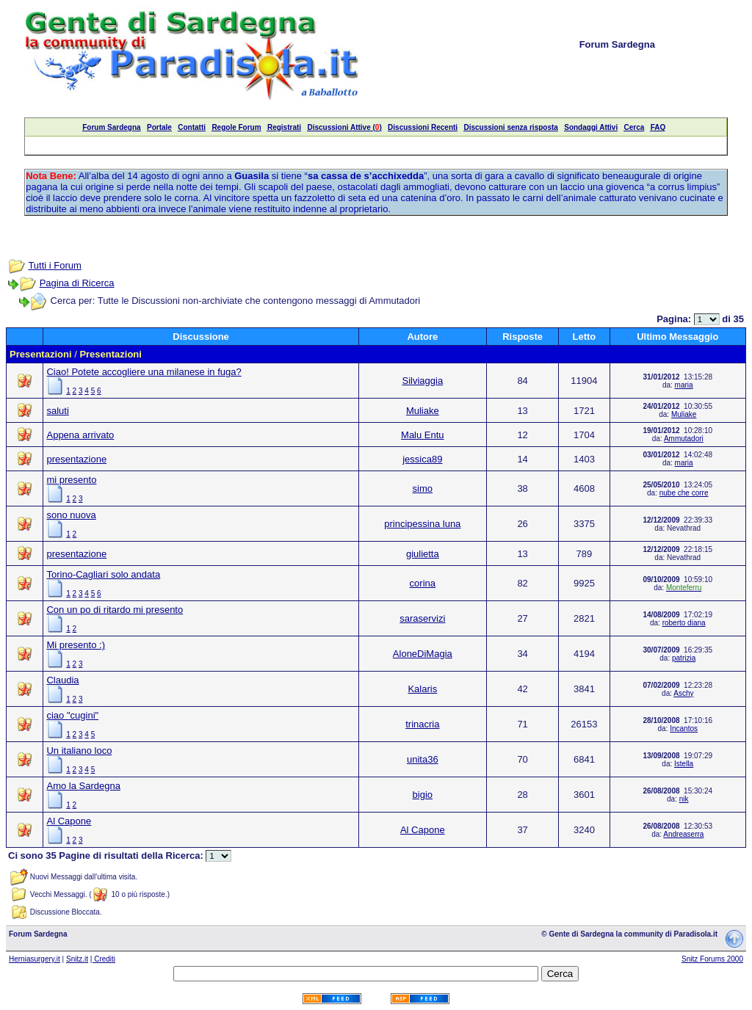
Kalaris (422, 688)
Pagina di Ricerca (77, 282)
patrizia (683, 658)
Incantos (684, 728)
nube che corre (684, 493)
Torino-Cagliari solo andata (103, 574)
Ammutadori (684, 439)
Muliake (422, 410)
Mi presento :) (75, 644)
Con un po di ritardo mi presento (114, 609)
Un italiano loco (79, 750)
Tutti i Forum (54, 265)
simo (423, 488)
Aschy (683, 693)
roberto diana (684, 623)
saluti (57, 410)
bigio (423, 794)
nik (684, 799)
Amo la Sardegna (83, 785)
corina (422, 583)
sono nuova (70, 514)
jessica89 (422, 459)
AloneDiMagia (422, 653)
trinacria (422, 724)
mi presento (71, 479)
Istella (683, 764)
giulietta (422, 553)
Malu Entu (422, 434)
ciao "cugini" (72, 715)
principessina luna (422, 523)
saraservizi (422, 618)
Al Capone (68, 820)
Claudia (62, 680)
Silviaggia (422, 380)
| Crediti (102, 959)
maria (684, 385)
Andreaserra (683, 834)
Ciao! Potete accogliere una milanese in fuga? (143, 371)
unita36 (422, 759)
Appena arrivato (80, 434)
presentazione (76, 459)
